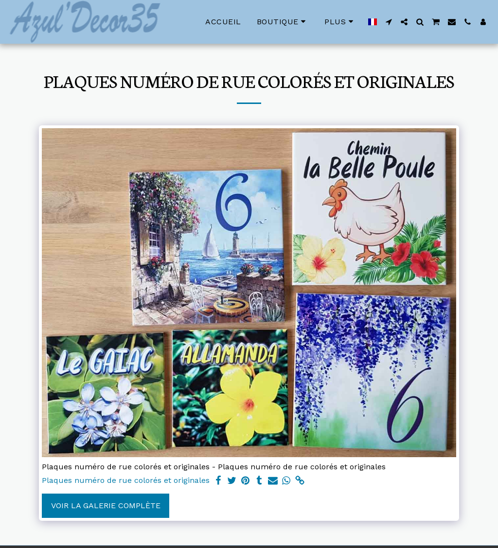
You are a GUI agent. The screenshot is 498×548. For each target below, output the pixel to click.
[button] (388, 22)
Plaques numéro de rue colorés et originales (126, 480)
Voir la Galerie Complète (105, 505)
